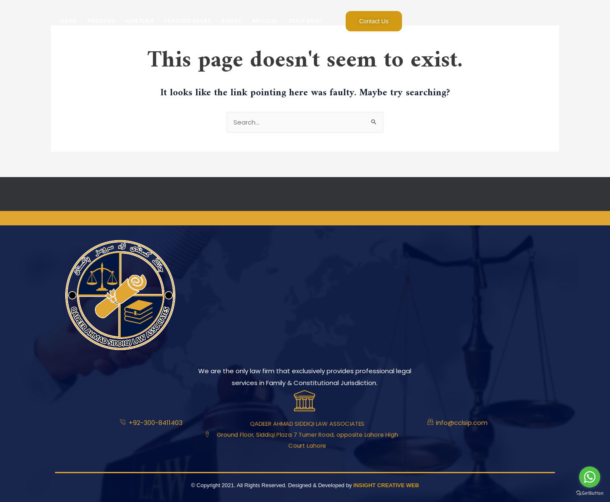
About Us (101, 21)
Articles (265, 21)
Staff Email (305, 21)
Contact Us (373, 21)
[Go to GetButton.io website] (589, 493)
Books (232, 21)
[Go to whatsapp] (589, 477)
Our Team (140, 21)
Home (68, 21)
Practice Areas (187, 21)
